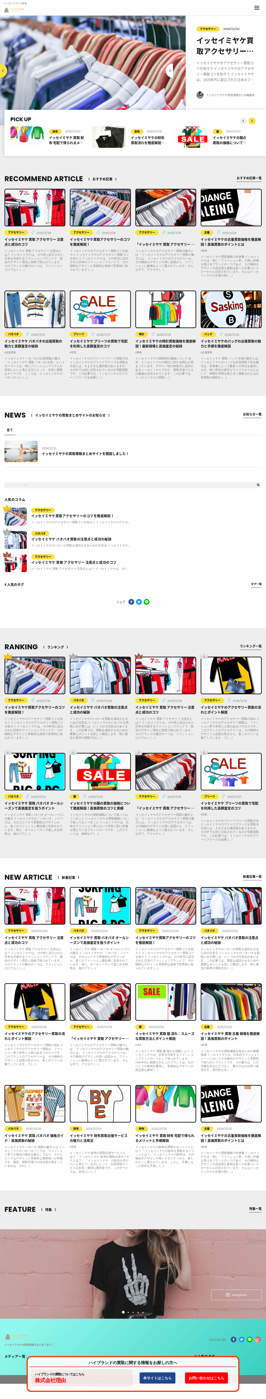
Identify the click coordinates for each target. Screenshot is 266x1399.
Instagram (232, 1297)
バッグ (208, 334)
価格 (204, 250)
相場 (204, 1048)
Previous (169, 71)
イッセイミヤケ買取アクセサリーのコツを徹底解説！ (72, 518)
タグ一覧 (256, 587)
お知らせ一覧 (252, 414)
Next (3, 71)
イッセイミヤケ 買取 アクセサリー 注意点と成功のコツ (74, 565)
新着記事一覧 (252, 879)
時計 (141, 334)
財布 (55, 131)
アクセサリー (195, 29)
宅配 (73, 352)
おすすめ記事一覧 (248, 178)
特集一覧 (255, 1211)
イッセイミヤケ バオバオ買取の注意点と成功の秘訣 (71, 542)
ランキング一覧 (250, 649)
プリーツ (78, 334)
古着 (207, 232)
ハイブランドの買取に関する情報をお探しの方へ (133, 1363)
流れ (139, 1048)
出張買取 (11, 352)
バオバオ (13, 334)
